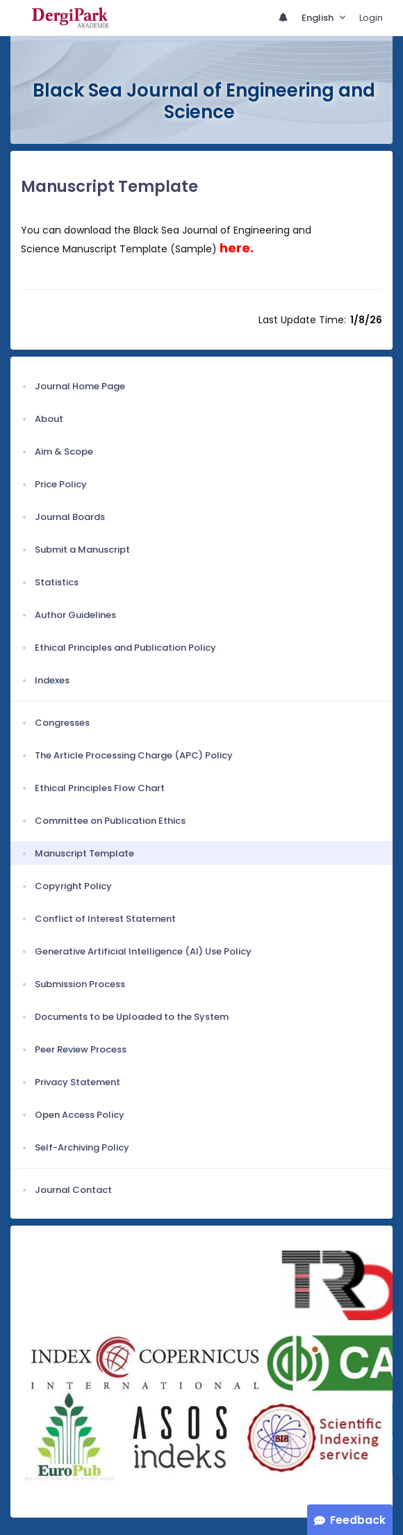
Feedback (358, 1520)
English (319, 17)
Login (371, 17)
